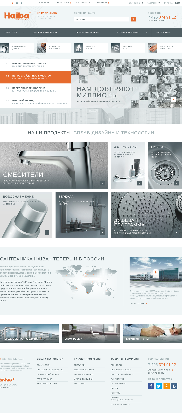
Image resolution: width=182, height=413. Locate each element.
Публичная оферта (120, 404)
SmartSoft (5, 387)
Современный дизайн (48, 374)
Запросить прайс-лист (122, 374)
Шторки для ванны (128, 32)
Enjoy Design (43, 365)
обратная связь (156, 20)
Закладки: (152, 3)
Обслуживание (118, 384)
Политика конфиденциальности (122, 399)
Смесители (11, 32)
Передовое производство (50, 370)
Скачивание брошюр (121, 370)
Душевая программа (46, 32)
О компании (43, 3)
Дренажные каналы (87, 32)
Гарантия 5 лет (44, 379)
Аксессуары (163, 32)
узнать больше (137, 303)
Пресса (114, 388)
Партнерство (117, 379)
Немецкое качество (47, 384)
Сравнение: (134, 3)
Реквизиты (116, 365)
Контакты (116, 393)
